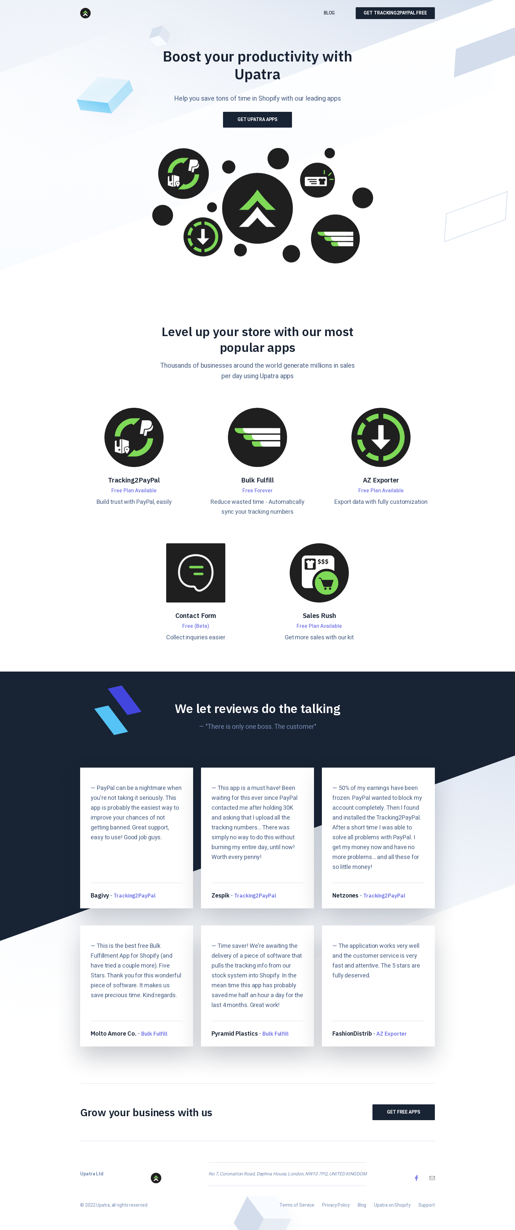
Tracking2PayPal (134, 894)
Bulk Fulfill (154, 1032)
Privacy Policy (336, 1207)
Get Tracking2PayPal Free (395, 13)
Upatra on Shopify (392, 1207)
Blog (329, 13)
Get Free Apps (406, 1112)
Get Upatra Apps (257, 119)
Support (426, 1207)
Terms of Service (297, 1207)
